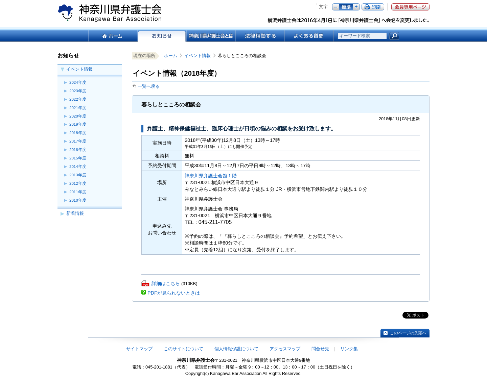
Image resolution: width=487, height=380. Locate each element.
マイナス (335, 6)
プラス (356, 6)
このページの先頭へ (408, 333)
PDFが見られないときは (173, 293)
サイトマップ (139, 348)
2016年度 (77, 150)
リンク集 (349, 348)
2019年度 (77, 124)
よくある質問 (309, 36)
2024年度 (77, 82)
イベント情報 (79, 69)
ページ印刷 (373, 6)
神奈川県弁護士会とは (210, 36)
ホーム (112, 36)
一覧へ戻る (149, 86)
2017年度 (77, 141)
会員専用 (410, 6)
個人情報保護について (236, 348)
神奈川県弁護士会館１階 (211, 175)
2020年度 (77, 116)
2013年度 (77, 175)
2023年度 (77, 91)
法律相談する (259, 36)
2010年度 (77, 200)
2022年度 (77, 99)
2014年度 (77, 166)
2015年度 (77, 158)
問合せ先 (320, 348)
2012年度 (77, 183)
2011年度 (77, 192)
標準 (346, 6)
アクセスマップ (285, 348)
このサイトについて (183, 348)
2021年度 (77, 108)
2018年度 (77, 133)
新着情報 (75, 213)
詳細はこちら (166, 283)
